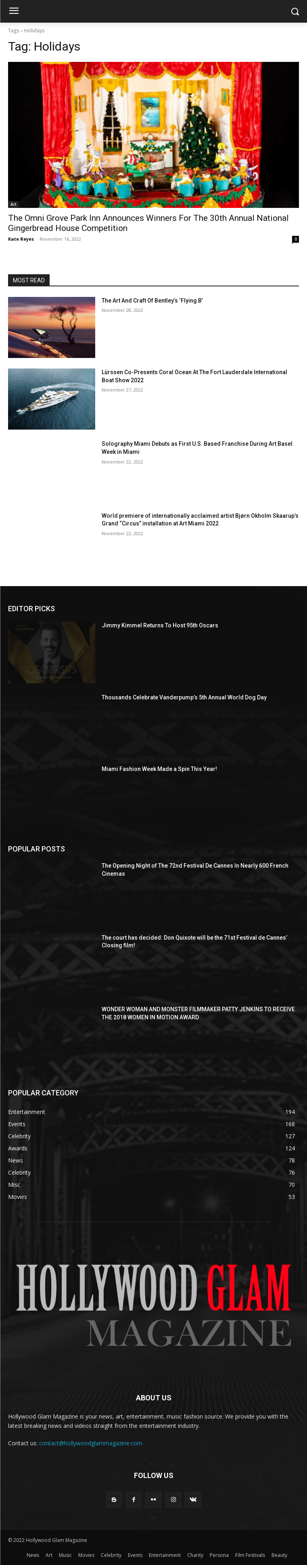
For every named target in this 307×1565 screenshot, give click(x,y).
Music (65, 1555)
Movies (86, 1555)
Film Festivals (250, 1555)
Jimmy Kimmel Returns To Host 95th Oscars (160, 625)
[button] (295, 11)
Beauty (279, 1555)
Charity (195, 1555)
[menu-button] (14, 12)
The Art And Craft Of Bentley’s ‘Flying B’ (152, 300)
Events (135, 1555)
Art (13, 204)
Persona (219, 1555)
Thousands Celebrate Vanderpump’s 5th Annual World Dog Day (184, 697)
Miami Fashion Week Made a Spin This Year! (159, 769)
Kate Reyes (21, 239)
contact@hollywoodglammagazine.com (90, 1443)
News (33, 1555)
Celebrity (111, 1555)
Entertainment (165, 1555)
